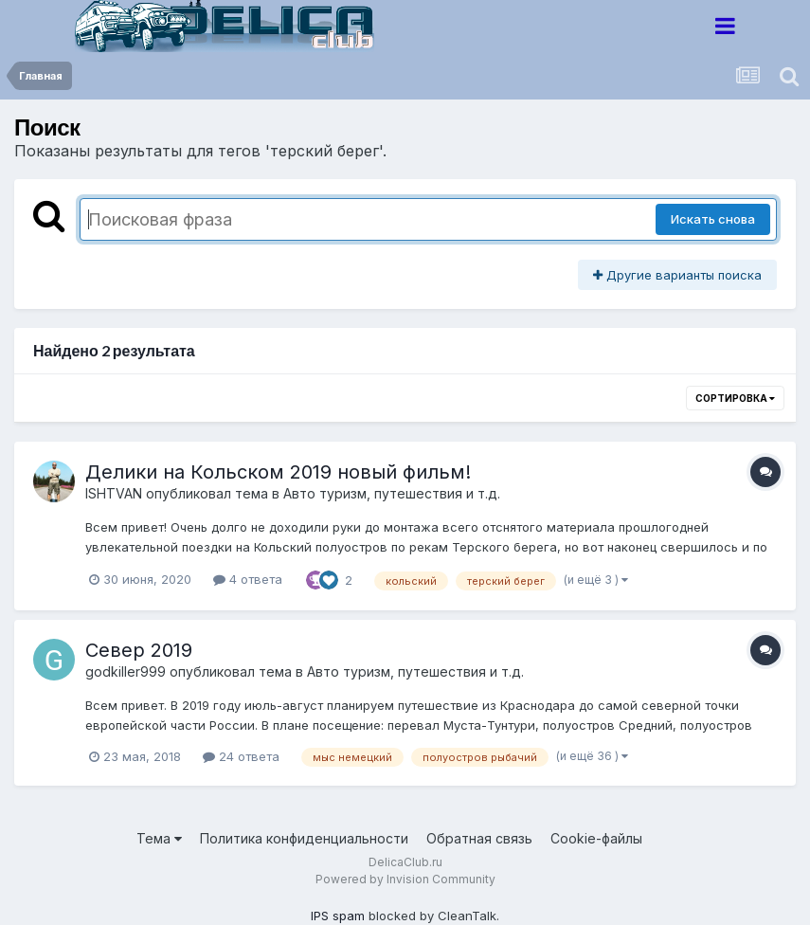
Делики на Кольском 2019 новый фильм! (278, 472)
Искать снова (713, 219)
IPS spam (338, 915)
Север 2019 (138, 650)
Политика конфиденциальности (304, 838)
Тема (159, 838)
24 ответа (241, 756)
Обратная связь (479, 838)
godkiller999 (125, 671)
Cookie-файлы (596, 838)
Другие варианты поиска (677, 274)
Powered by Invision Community (405, 879)
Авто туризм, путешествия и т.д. (391, 493)
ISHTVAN (113, 493)
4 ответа (247, 579)
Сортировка (735, 398)
